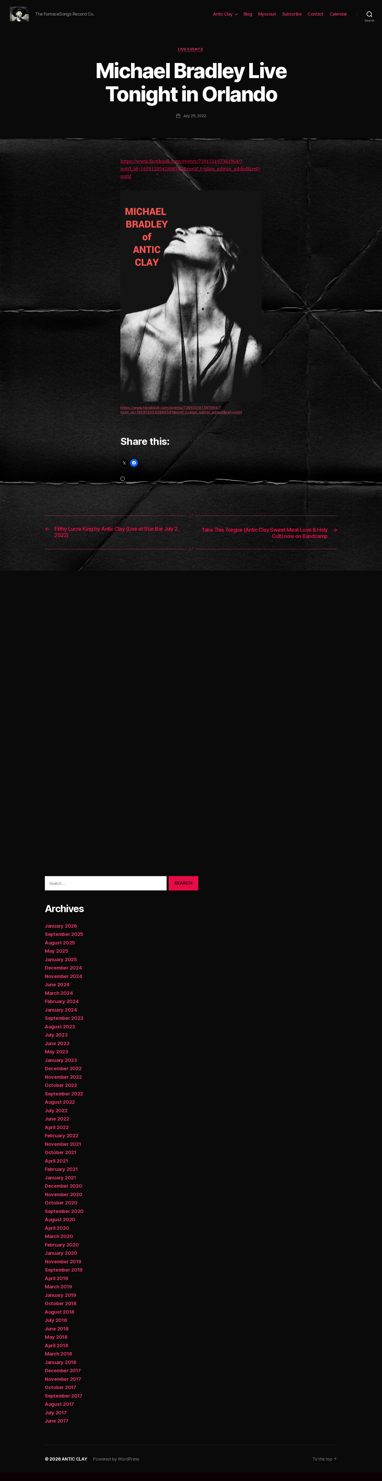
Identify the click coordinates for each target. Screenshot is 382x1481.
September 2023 (65, 1026)
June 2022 (58, 1127)
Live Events (190, 57)
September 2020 (65, 1219)
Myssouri (267, 17)
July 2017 (57, 1421)
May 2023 (57, 1060)
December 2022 (64, 1077)
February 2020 (63, 1253)
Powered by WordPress (117, 1467)
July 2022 (57, 1119)
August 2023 (61, 1035)
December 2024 (65, 976)
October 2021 (61, 1161)
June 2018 (58, 1337)
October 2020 (62, 1211)
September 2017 (65, 1404)
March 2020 (59, 1244)
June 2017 (57, 1429)
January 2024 (62, 1018)
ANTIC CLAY (75, 1467)
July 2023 (57, 1043)
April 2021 (57, 1169)
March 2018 (59, 1362)
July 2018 (57, 1328)
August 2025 (61, 951)
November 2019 (64, 1270)
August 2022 (61, 1110)
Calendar (338, 17)
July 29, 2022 (194, 123)
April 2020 (58, 1236)
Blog (248, 17)
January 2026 (62, 934)
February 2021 (62, 1177)
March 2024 (59, 1001)
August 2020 (61, 1228)
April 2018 (57, 1354)
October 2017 (61, 1395)
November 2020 (65, 1203)
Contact (316, 17)
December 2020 (65, 1194)
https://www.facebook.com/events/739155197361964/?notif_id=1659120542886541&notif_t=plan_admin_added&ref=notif (190, 177)
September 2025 (65, 942)
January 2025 (61, 968)
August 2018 (60, 1320)
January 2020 (62, 1261)
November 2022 (64, 1085)
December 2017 (64, 1379)
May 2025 (57, 959)
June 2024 (58, 993)
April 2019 (57, 1287)
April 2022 (57, 1135)
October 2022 (62, 1093)
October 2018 (61, 1312)
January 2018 (61, 1370)
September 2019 (65, 1278)
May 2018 (57, 1345)
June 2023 (58, 1052)
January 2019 (61, 1303)
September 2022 (65, 1102)
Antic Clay (223, 17)
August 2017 (60, 1412)
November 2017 (64, 1387)
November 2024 (65, 984)
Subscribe (292, 17)
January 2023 (61, 1068)
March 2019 (59, 1295)
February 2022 (63, 1144)
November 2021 (64, 1152)
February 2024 (63, 1009)
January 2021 (61, 1186)
